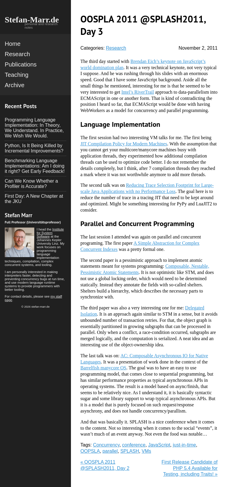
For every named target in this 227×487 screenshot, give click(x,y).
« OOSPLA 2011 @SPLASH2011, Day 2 (104, 465)
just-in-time (184, 444)
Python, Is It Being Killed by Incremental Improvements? (34, 148)
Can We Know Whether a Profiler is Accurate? (31, 183)
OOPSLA (90, 451)
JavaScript (159, 444)
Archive (15, 85)
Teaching (16, 75)
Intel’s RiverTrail (137, 92)
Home (12, 43)
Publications (21, 64)
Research (17, 54)
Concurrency (106, 444)
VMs (146, 451)
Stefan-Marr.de (32, 19)
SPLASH (129, 451)
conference (133, 444)
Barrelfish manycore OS (103, 367)
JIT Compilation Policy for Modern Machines (123, 143)
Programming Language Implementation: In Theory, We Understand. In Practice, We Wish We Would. (34, 127)
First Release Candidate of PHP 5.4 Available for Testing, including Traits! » (190, 468)
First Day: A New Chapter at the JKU (34, 199)
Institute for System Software (50, 233)
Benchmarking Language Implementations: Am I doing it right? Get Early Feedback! (35, 166)
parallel (110, 451)
